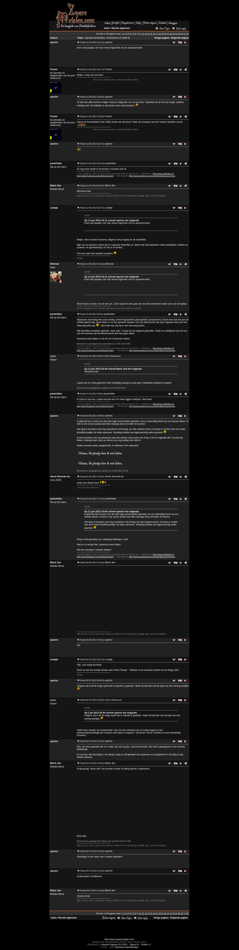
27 (185, 34)
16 (154, 34)
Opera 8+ (134, 944)
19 (162, 34)
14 (149, 34)
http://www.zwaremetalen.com (119, 939)
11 (140, 34)
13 (146, 34)
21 (168, 34)
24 (176, 34)
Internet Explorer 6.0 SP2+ (114, 944)
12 (143, 34)
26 (182, 34)
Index (107, 28)
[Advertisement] (144, 11)
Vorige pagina (161, 38)
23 (174, 34)
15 (151, 34)
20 (165, 34)
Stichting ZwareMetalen (126, 947)
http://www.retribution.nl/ (163, 174)
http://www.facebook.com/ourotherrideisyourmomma (152, 176)
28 (187, 34)
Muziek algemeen (121, 28)
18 (160, 34)
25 (179, 34)
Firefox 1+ (146, 944)
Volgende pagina (179, 38)
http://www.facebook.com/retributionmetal (95, 176)
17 (157, 34)
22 (171, 34)
